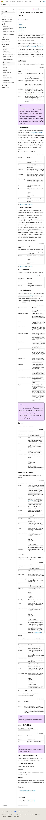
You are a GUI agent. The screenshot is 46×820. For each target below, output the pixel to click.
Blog (16, 814)
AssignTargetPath (38, 632)
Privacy (26, 814)
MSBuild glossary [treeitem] (5, 87)
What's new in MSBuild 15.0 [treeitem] (7, 21)
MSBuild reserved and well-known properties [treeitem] (8, 57)
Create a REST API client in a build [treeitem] (8, 35)
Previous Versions (11, 814)
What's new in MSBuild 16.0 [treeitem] (7, 19)
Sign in (43, 1)
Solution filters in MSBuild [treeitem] (8, 78)
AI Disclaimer (3, 814)
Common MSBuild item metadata (27, 792)
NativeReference (22, 29)
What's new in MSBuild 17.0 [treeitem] (7, 17)
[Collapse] (13, 9)
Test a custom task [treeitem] (6, 37)
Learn (19, 8)
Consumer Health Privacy (34, 814)
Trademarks (10, 816)
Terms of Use (3, 816)
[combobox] (8, 12)
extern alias (29, 94)
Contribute (21, 814)
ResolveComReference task (37, 132)
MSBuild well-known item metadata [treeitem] (8, 74)
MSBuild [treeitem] (3, 16)
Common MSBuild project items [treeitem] (8, 63)
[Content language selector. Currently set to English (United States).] (6, 812)
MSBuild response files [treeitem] (7, 77)
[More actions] (43, 9)
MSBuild (22, 8)
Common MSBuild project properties (27, 790)
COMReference (21, 25)
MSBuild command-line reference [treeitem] (7, 69)
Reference (20, 24)
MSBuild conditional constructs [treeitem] (9, 54)
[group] (31, 354)
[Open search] (40, 2)
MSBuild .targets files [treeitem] (7, 72)
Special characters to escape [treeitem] (8, 82)
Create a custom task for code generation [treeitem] (8, 32)
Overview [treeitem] (5, 46)
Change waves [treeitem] (5, 23)
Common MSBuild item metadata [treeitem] (7, 66)
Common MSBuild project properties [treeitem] (8, 60)
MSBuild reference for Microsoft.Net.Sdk (34, 46)
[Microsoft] (2, 1)
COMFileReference (22, 27)
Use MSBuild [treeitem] (5, 26)
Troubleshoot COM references (26, 204)
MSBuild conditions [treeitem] (6, 52)
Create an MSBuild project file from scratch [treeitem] (8, 29)
